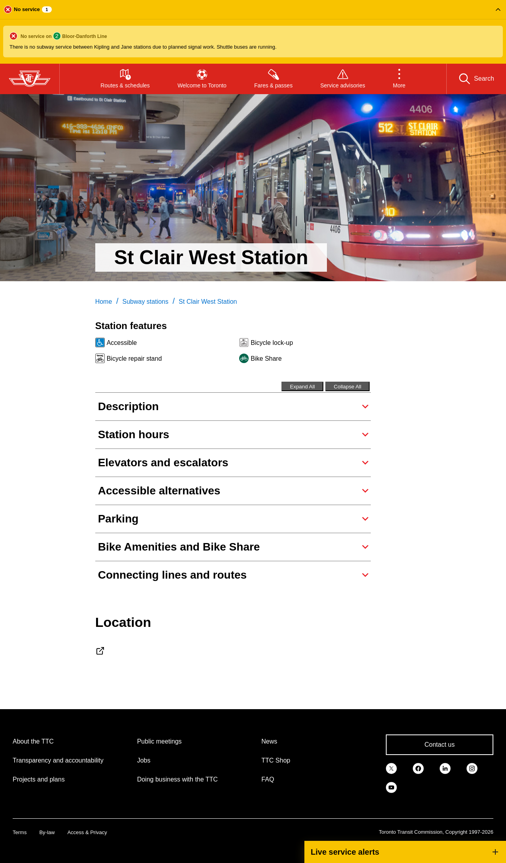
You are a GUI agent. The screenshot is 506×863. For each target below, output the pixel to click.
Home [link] (103, 301)
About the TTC (33, 741)
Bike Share (266, 358)
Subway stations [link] (145, 301)
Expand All (302, 387)
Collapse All (347, 387)
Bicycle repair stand (134, 358)
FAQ (267, 779)
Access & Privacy (87, 832)
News (269, 741)
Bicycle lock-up (272, 342)
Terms (19, 832)
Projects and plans (39, 779)
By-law (47, 832)
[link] (391, 767)
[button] (253, 32)
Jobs (144, 760)
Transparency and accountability (58, 760)
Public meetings (159, 741)
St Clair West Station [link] (208, 301)
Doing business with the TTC (177, 779)
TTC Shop (275, 760)
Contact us (440, 744)
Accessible (122, 342)
